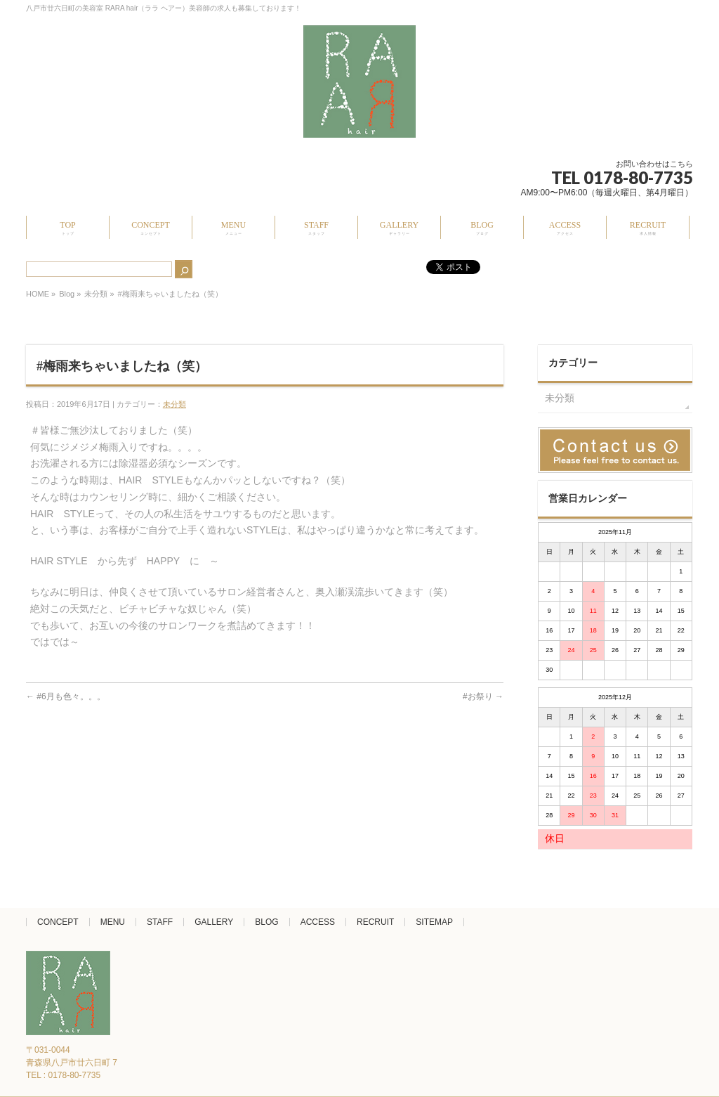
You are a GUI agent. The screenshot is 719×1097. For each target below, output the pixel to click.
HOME (37, 294)
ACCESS (318, 922)
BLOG (266, 922)
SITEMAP (434, 922)
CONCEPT (58, 922)
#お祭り (483, 696)
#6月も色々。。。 (65, 696)
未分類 (95, 294)
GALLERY (213, 922)
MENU (112, 922)
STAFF (160, 922)
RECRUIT (375, 922)
